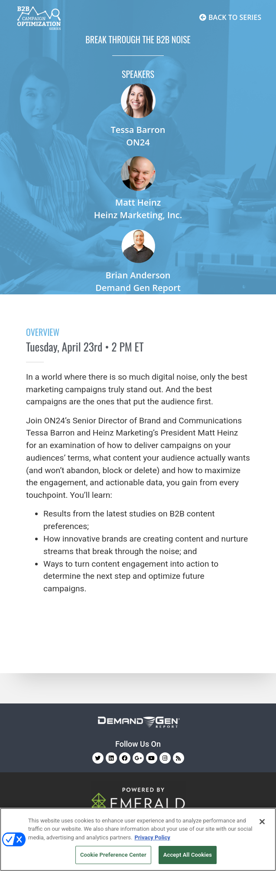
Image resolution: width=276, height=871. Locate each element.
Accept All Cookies (187, 855)
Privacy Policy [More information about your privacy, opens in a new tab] (152, 837)
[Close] (262, 821)
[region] (138, 839)
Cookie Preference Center (113, 855)
